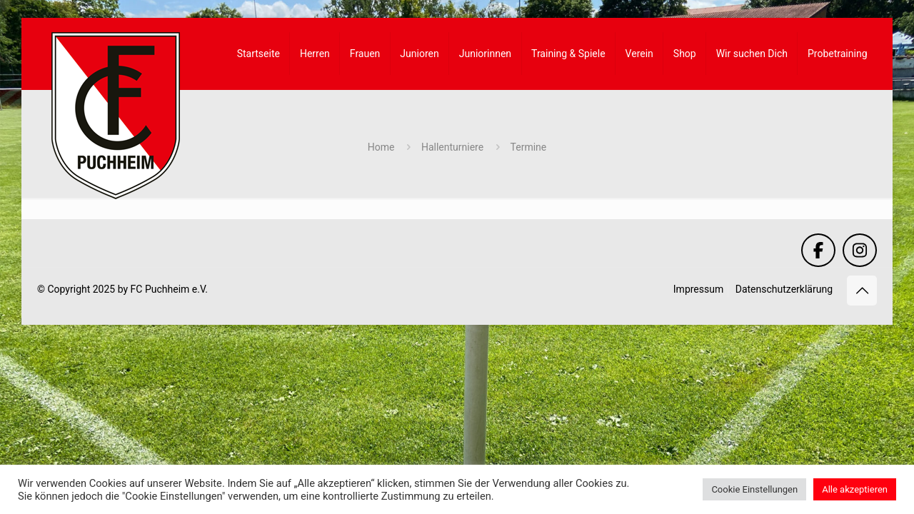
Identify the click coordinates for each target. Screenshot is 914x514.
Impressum (698, 289)
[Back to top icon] (862, 291)
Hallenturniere (452, 147)
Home (381, 147)
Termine (529, 147)
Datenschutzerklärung (784, 289)
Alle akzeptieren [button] (855, 489)
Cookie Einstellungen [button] (754, 489)
